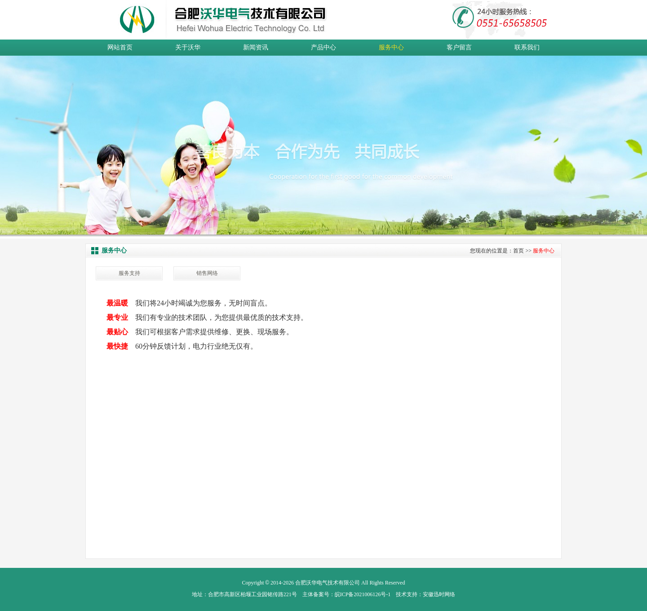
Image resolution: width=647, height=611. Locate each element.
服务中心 (391, 47)
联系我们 (527, 47)
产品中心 (323, 47)
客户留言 (459, 47)
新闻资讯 (255, 47)
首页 (518, 251)
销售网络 (207, 273)
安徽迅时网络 (439, 594)
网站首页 (120, 47)
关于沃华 (187, 47)
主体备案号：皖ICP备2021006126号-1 (346, 594)
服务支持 (129, 273)
